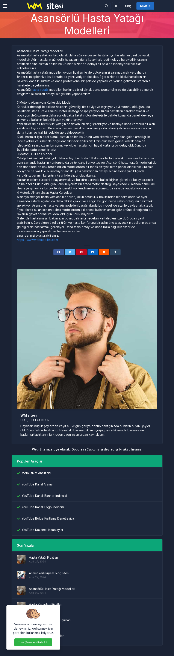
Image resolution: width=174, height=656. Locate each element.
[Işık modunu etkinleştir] (116, 6)
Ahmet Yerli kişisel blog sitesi (49, 573)
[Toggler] (5, 6)
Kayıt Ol (145, 6)
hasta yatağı (40, 89)
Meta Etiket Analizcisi (36, 473)
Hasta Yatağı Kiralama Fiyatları (50, 620)
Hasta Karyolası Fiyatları (45, 604)
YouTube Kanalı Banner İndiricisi (44, 495)
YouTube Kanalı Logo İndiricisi (43, 507)
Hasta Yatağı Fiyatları (43, 557)
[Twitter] (70, 252)
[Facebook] (58, 252)
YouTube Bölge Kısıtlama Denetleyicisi (48, 518)
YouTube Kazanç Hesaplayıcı (42, 530)
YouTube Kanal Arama (37, 484)
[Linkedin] (93, 252)
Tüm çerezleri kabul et (33, 642)
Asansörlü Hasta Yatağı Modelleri (52, 589)
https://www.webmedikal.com (37, 240)
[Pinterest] (81, 252)
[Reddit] (104, 252)
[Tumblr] (115, 252)
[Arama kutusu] (106, 6)
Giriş (128, 6)
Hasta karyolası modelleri (46, 636)
